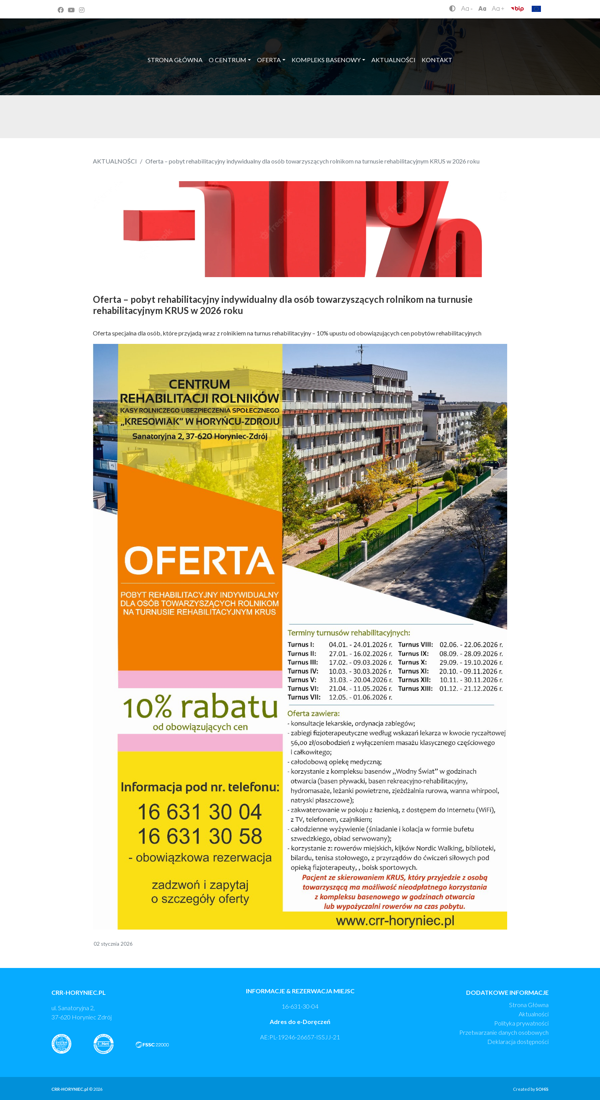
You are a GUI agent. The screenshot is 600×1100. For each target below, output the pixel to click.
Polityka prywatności (521, 1023)
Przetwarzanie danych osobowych (504, 1032)
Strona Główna (529, 1004)
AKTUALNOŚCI (115, 161)
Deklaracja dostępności (518, 1041)
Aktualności (534, 1013)
